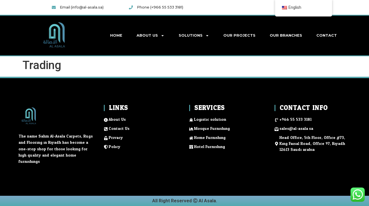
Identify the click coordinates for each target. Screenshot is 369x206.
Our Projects (239, 35)
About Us (150, 35)
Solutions (194, 35)
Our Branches (286, 35)
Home (116, 35)
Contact (326, 35)
